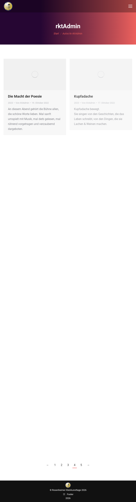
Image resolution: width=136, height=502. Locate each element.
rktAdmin (68, 26)
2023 (10, 103)
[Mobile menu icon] (130, 6)
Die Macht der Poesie (25, 96)
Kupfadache (83, 96)
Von (22, 103)
